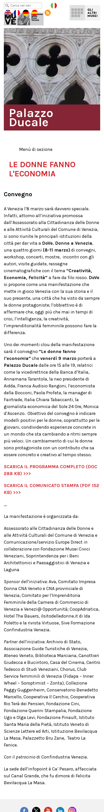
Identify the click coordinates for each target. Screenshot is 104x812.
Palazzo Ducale (27, 17)
